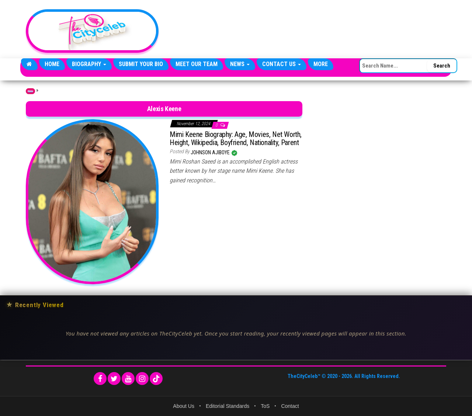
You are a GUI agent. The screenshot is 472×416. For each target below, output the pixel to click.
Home (52, 64)
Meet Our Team (197, 64)
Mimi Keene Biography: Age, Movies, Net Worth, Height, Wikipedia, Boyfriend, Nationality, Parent (236, 138)
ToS (265, 406)
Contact (290, 406)
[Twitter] (114, 378)
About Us (183, 406)
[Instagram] (142, 378)
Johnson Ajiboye (211, 152)
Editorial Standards (227, 406)
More (320, 64)
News (240, 64)
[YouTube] (128, 378)
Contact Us (281, 64)
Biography (89, 64)
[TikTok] (156, 378)
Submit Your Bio (141, 64)
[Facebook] (100, 378)
